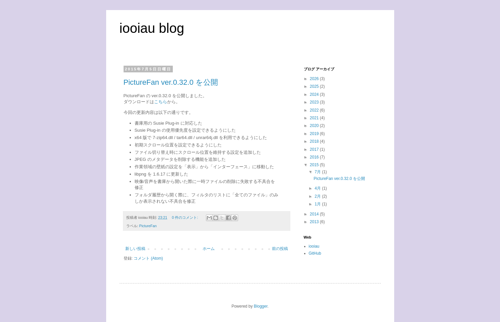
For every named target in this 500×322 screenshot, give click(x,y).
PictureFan (148, 226)
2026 (315, 78)
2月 (318, 196)
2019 (315, 133)
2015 (315, 165)
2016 (315, 157)
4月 (318, 188)
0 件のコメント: (185, 217)
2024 (315, 94)
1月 (318, 204)
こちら (160, 101)
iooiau (314, 246)
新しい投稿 (135, 248)
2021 (315, 118)
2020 (315, 125)
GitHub (315, 253)
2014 (315, 214)
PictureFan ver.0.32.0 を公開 (171, 82)
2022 (315, 110)
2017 (315, 149)
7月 (318, 172)
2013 (315, 221)
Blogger (261, 306)
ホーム (209, 248)
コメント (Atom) (148, 258)
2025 (315, 86)
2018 (315, 141)
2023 (315, 102)
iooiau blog (152, 28)
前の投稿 (280, 248)
